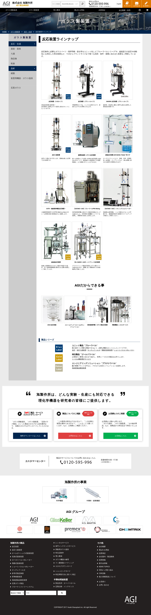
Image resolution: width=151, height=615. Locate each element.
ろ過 (13, 53)
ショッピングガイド (62, 571)
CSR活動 (102, 573)
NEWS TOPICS (104, 567)
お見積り (102, 582)
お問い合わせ (104, 585)
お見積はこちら (125, 436)
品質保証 (102, 10)
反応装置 (15, 547)
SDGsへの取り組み (106, 570)
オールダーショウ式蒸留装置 (23, 553)
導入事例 (56, 10)
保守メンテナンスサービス (65, 546)
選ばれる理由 (79, 10)
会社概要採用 (124, 10)
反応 (73, 350)
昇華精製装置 (17, 577)
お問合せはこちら (80, 436)
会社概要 (102, 547)
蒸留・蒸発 (16, 49)
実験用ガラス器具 (62, 549)
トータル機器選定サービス (81, 359)
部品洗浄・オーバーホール (65, 583)
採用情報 (102, 560)
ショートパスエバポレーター (124, 350)
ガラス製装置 (34, 10)
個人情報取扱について (107, 577)
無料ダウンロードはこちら (33, 436)
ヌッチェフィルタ (94, 350)
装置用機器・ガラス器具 (22, 78)
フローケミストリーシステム (23, 587)
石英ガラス (16, 88)
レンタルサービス (62, 543)
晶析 (13, 68)
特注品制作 (59, 553)
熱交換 (14, 58)
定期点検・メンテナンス (64, 587)
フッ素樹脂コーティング (64, 563)
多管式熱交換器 (18, 573)
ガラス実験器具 (11, 10)
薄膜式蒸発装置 (107, 350)
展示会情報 (103, 563)
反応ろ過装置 (81, 350)
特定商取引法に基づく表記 (65, 574)
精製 (13, 73)
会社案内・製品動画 (106, 557)
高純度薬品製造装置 (79, 368)
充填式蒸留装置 (18, 557)
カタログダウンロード (63, 566)
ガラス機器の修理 (62, 560)
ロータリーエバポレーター (22, 560)
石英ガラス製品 (18, 583)
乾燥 (13, 63)
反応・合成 (16, 44)
